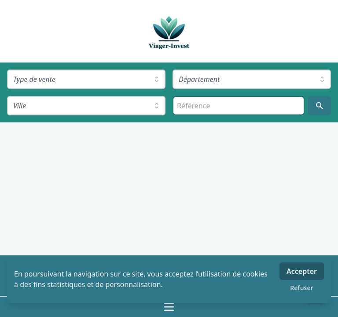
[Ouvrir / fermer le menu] (169, 307)
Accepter (302, 271)
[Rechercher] (319, 105)
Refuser (301, 288)
